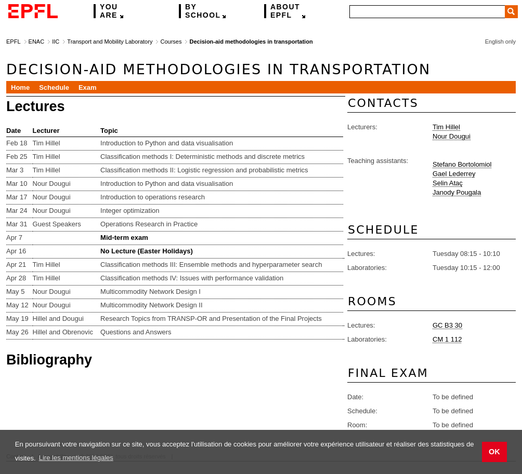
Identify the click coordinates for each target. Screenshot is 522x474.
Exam (88, 87)
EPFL (285, 11)
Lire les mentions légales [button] (76, 458)
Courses (170, 41)
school (202, 11)
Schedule (54, 87)
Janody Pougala (457, 192)
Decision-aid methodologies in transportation (250, 41)
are (109, 11)
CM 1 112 (447, 339)
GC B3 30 (447, 325)
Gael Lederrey (454, 174)
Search (511, 11)
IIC (55, 41)
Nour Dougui (452, 136)
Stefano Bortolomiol (462, 164)
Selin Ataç (448, 183)
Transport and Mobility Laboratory (109, 41)
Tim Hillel (446, 127)
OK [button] (494, 452)
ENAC (37, 41)
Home (20, 87)
